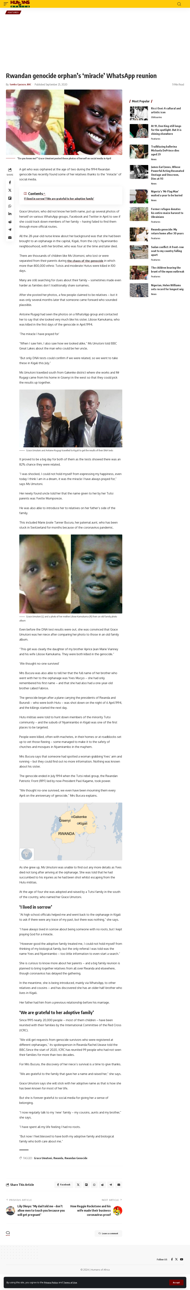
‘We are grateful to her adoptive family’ (71, 199)
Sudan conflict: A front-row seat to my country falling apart (167, 253)
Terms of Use (73, 1282)
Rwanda (59, 1172)
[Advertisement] (95, 44)
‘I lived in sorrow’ (36, 199)
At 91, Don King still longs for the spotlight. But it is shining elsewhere (166, 130)
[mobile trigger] (7, 4)
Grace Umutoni (44, 1172)
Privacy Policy (52, 1282)
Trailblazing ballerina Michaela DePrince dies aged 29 (165, 151)
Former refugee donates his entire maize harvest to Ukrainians (167, 214)
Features (13, 13)
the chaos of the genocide (87, 261)
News (154, 160)
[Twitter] (176, 1274)
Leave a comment (104, 1249)
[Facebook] (171, 1274)
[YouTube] (181, 1274)
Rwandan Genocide (77, 1172)
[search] (179, 4)
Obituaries (156, 118)
